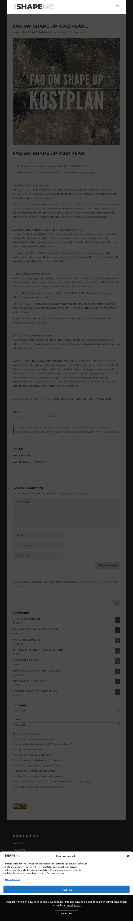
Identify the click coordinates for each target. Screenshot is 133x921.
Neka (66, 899)
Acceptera (66, 889)
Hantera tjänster (12, 879)
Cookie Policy (60, 916)
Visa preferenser (66, 908)
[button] (128, 856)
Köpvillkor (72, 916)
